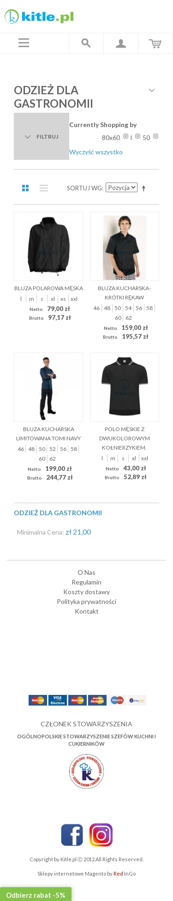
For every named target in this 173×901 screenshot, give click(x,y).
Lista (41, 188)
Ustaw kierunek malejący (145, 188)
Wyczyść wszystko (96, 152)
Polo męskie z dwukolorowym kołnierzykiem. (124, 438)
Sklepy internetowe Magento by (86, 874)
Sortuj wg (84, 188)
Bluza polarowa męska (48, 288)
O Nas (86, 572)
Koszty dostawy (86, 592)
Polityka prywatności (86, 601)
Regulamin (86, 582)
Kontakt (87, 611)
